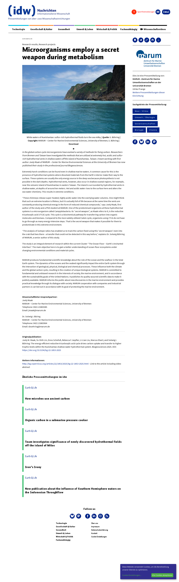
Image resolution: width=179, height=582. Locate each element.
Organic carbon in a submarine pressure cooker (56, 420)
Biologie (139, 130)
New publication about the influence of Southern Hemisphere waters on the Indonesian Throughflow (73, 490)
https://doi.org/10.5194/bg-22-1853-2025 (41, 350)
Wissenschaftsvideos (153, 29)
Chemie (153, 130)
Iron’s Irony (33, 467)
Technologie (18, 29)
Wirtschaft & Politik (106, 29)
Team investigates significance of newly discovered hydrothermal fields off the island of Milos (73, 443)
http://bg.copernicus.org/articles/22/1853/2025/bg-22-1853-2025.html (55, 363)
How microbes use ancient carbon (47, 398)
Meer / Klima (141, 111)
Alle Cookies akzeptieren (162, 575)
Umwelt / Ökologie (145, 117)
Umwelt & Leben (84, 29)
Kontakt (94, 533)
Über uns (94, 523)
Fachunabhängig (128, 29)
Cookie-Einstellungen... (131, 575)
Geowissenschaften (145, 123)
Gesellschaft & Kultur (41, 29)
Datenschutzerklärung (99, 530)
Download (73, 143)
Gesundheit (64, 29)
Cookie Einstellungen (99, 536)
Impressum (95, 526)
